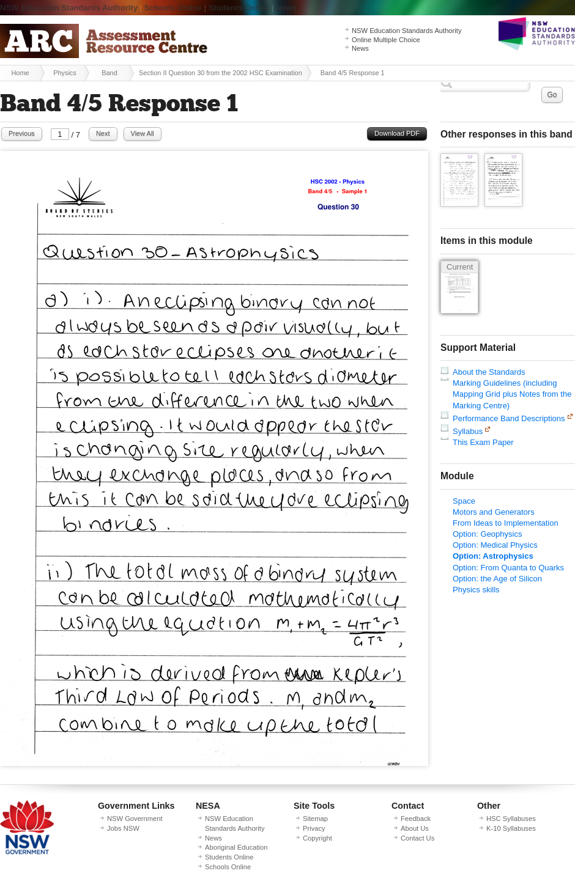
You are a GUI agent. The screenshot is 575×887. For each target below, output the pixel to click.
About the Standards (489, 372)
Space (464, 501)
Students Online (239, 7)
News (286, 7)
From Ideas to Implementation (505, 523)
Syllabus (468, 431)
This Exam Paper (483, 442)
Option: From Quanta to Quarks (508, 567)
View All (142, 133)
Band (109, 72)
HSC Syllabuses (511, 818)
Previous (22, 133)
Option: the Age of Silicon (497, 578)
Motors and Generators (494, 512)
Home (20, 72)
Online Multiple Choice (386, 39)
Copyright (317, 838)
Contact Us (417, 838)
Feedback (416, 818)
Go (552, 94)
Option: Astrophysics (493, 556)
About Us (415, 828)
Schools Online (173, 7)
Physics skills (476, 589)
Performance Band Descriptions (509, 418)
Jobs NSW (123, 828)
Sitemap (315, 818)
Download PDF (397, 133)
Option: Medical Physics (495, 545)
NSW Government (135, 818)
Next (103, 133)
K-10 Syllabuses (511, 828)
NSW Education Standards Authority (69, 7)
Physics (64, 72)
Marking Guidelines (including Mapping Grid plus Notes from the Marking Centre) (512, 394)
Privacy (314, 828)
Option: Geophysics (487, 534)
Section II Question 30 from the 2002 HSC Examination (220, 72)
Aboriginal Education (236, 847)
